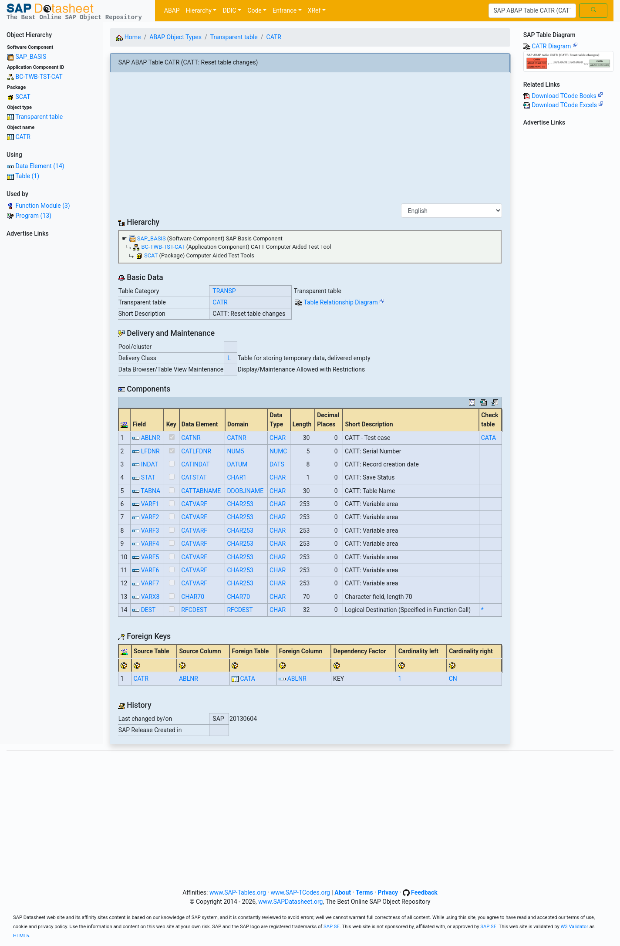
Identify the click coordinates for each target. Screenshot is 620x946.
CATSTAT (193, 477)
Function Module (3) (42, 205)
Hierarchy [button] (199, 10)
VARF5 (150, 557)
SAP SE (331, 926)
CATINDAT (195, 464)
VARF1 (150, 503)
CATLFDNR (196, 451)
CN (453, 678)
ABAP (172, 10)
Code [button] (254, 10)
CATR (22, 136)
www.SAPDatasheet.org (290, 901)
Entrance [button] (285, 10)
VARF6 (150, 570)
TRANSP (224, 290)
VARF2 (150, 517)
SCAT (22, 96)
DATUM (237, 464)
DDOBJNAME (245, 490)
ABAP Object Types (175, 37)
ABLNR (150, 437)
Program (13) (33, 215)
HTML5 (21, 936)
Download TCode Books (567, 95)
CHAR (278, 437)
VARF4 (150, 543)
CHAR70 (192, 596)
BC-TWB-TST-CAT (38, 76)
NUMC (278, 451)
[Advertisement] (52, 371)
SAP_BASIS (30, 56)
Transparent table (39, 116)
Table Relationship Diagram (343, 302)
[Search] (532, 10)
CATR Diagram (555, 46)
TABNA (150, 490)
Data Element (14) (39, 165)
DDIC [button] (229, 10)
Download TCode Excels (567, 104)
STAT (148, 477)
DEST (148, 609)
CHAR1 (236, 477)
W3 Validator (574, 926)
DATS (277, 464)
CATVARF (194, 503)
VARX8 (150, 596)
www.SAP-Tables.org (237, 892)
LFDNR (150, 451)
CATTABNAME (201, 490)
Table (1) (27, 175)
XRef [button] (314, 10)
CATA (488, 437)
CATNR (190, 437)
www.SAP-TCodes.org (300, 892)
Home (128, 37)
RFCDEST (194, 609)
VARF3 (150, 530)
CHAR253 (240, 503)
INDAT (149, 464)
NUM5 (235, 451)
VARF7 (150, 583)
